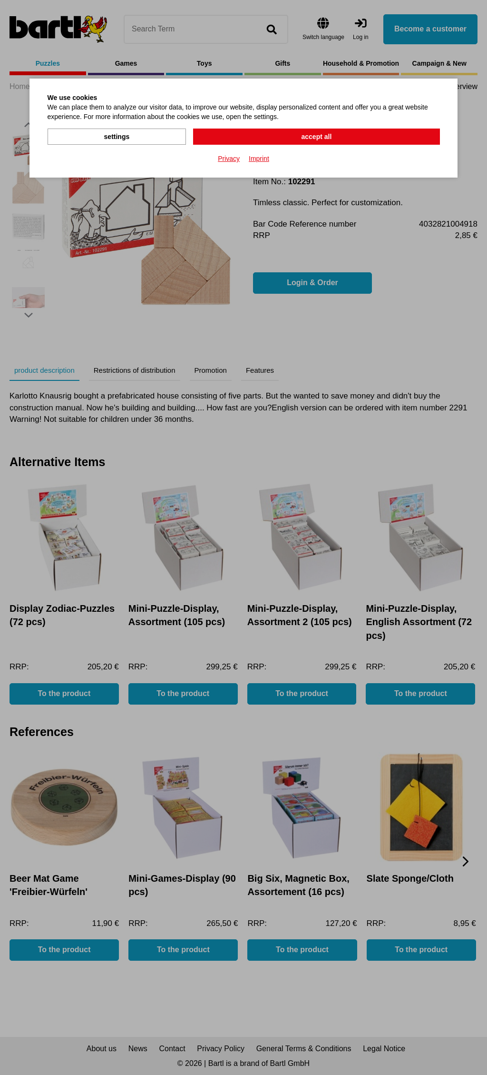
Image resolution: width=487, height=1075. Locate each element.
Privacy (229, 157)
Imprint (259, 157)
